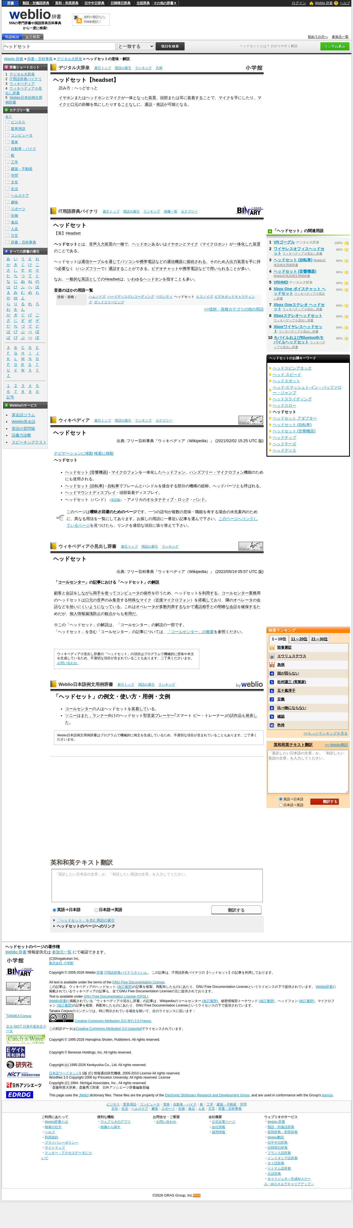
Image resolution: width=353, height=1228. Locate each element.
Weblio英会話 (24, 421)
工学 (14, 162)
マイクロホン (213, 244)
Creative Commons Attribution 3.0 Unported (109, 1029)
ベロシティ (164, 296)
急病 (281, 665)
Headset (73, 233)
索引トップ (102, 68)
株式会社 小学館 (61, 963)
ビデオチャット (165, 268)
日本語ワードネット (64, 1073)
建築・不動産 (22, 169)
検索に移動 (104, 453)
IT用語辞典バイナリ (78, 211)
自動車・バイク (23, 149)
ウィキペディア (74, 420)
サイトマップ (55, 1147)
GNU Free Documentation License (138, 982)
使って (110, 593)
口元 (74, 104)
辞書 (10, 3)
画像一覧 (170, 211)
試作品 (236, 715)
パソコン (128, 261)
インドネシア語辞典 (283, 1158)
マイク (115, 97)
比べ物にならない (291, 708)
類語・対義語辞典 (36, 3)
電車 (14, 142)
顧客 (58, 593)
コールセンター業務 (239, 593)
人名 (14, 229)
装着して (139, 709)
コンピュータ (128, 593)
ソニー (71, 715)
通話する (116, 268)
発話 (160, 104)
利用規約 (51, 1137)
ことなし (129, 104)
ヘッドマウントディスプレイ (90, 492)
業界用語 (18, 129)
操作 (147, 593)
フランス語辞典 (279, 1153)
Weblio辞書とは (56, 1121)
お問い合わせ (67, 663)
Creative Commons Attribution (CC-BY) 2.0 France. (113, 1021)
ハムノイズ (97, 296)
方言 (14, 235)
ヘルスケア (20, 195)
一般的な (73, 279)
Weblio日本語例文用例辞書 (85, 684)
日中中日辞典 (94, 3)
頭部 (164, 97)
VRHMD (281, 282)
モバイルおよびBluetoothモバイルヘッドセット (298, 339)
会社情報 (218, 1127)
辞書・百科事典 (40, 59)
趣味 (14, 202)
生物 (14, 215)
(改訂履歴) (125, 987)
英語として (91, 279)
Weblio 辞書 (324, 3)
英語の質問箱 (23, 428)
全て (8, 116)
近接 (159, 600)
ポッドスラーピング (109, 302)
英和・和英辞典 (67, 3)
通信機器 (175, 261)
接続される (196, 261)
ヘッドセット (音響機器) (86, 472)
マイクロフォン (125, 472)
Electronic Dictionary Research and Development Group (207, 1095)
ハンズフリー (89, 268)
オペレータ (243, 600)
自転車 (113, 486)
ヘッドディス (284, 450)
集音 (116, 600)
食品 (14, 222)
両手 (97, 593)
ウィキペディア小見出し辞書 (87, 546)
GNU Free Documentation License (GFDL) (116, 996)
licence (327, 1095)
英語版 (115, 499)
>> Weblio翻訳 (336, 745)
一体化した (243, 244)
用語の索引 (123, 68)
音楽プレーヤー (160, 715)
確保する (249, 606)
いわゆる (135, 279)
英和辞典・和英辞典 (283, 1132)
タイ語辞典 (276, 1163)
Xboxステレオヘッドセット (298, 315)
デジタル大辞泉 (69, 59)
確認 (281, 716)
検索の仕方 (53, 1127)
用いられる (219, 268)
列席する (175, 606)
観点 (108, 613)
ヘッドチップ (284, 437)
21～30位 (319, 639)
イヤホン (66, 97)
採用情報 (218, 1132)
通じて (114, 261)
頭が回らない (288, 673)
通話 (148, 104)
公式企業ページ (223, 1121)
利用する (210, 593)
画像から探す (110, 1127)
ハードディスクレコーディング (130, 296)
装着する (195, 97)
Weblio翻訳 (276, 1137)
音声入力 (97, 244)
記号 (10, 397)
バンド (199, 499)
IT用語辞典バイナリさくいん (125, 972)
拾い (73, 606)
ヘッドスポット (286, 381)
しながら (85, 593)
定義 (281, 699)
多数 (163, 606)
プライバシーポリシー (61, 1142)
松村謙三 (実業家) (291, 682)
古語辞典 (143, 3)
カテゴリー (189, 211)
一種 (120, 244)
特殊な (134, 600)
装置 (152, 97)
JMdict (84, 1095)
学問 (14, 175)
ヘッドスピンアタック (292, 368)
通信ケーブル (93, 261)
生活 (14, 189)
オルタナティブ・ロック (167, 499)
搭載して (206, 600)
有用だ (130, 613)
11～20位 (299, 639)
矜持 (281, 725)
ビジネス (18, 122)
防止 (97, 613)
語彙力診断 (21, 435)
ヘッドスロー (284, 405)
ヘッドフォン (173, 472)
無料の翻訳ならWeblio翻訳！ (94, 19)
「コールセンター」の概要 (190, 631)
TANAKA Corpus (18, 1016)
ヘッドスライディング (292, 399)
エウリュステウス (291, 656)
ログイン (299, 3)
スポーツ (18, 209)
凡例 (159, 68)
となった (140, 97)
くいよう (89, 606)
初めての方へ (318, 37)
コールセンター (71, 582)
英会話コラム (23, 415)
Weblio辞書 (324, 987)
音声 (101, 600)
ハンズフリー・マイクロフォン (216, 472)
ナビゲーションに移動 (73, 453)
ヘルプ (345, 3)
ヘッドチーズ (284, 444)
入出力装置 (235, 261)
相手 (206, 606)
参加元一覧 (340, 37)
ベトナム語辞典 (279, 1168)
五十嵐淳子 (286, 690)
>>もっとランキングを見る (325, 733)
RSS (197, 1195)
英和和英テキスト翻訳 (81, 862)
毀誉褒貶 (284, 647)
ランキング (143, 68)
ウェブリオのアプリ (115, 1121)
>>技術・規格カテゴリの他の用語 (234, 309)
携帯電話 (147, 261)
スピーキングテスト (29, 442)
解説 (155, 582)
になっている (108, 606)
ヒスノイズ (204, 296)
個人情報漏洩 (81, 613)
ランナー (100, 715)
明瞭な (223, 606)
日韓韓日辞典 (121, 3)
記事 (97, 582)
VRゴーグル (284, 242)
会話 (69, 593)
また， (86, 715)
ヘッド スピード (287, 374)
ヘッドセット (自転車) (84, 486)
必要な (64, 268)
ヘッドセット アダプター (295, 418)
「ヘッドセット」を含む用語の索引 (86, 920)
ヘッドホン (96, 97)
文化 (14, 182)
